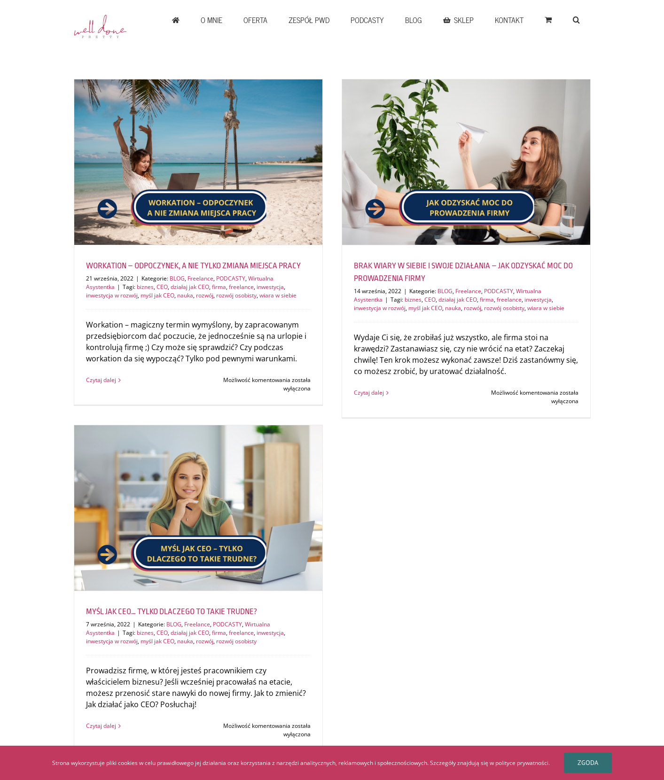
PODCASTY (230, 278)
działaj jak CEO (190, 287)
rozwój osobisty (236, 295)
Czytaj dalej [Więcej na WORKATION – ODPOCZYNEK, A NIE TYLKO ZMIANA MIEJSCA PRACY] (101, 380)
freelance (241, 287)
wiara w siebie (278, 295)
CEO (162, 287)
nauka (185, 295)
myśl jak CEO (157, 295)
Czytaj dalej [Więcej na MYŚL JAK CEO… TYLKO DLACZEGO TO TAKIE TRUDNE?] (101, 726)
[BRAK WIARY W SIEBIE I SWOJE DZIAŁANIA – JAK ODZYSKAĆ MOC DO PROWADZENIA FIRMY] (466, 162)
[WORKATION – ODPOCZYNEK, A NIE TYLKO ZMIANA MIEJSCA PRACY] (198, 162)
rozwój (204, 295)
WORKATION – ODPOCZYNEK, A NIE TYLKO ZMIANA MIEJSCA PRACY (193, 265)
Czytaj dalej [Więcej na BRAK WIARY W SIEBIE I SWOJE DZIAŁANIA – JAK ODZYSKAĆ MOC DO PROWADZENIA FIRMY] (369, 393)
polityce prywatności (521, 763)
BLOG (177, 278)
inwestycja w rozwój (112, 295)
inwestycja (270, 287)
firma (219, 287)
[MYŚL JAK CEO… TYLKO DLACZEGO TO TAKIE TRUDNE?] (198, 508)
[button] (576, 19)
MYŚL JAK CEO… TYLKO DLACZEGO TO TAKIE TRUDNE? (171, 611)
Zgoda (588, 762)
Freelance (200, 278)
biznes (145, 287)
